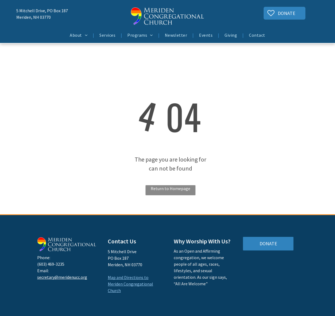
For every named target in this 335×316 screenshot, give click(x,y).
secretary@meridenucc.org (62, 277)
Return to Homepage (170, 188)
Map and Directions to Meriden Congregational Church (130, 284)
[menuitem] (79, 35)
